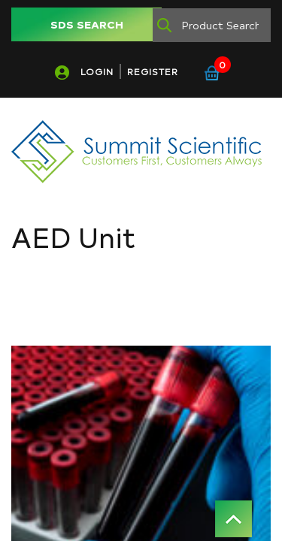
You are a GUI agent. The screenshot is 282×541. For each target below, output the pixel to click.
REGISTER (152, 71)
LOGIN (97, 71)
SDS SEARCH (86, 24)
